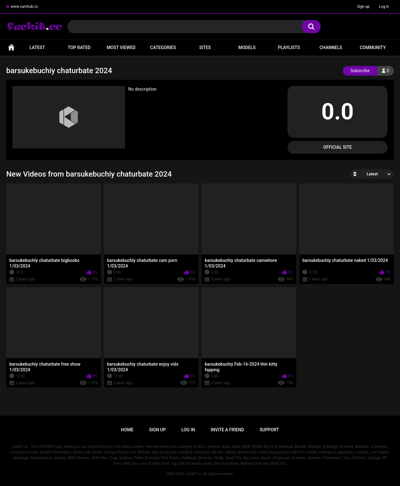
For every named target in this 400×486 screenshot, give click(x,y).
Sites (205, 47)
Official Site (337, 147)
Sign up (363, 6)
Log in (384, 6)
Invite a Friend (227, 429)
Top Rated (79, 47)
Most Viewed (121, 47)
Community (373, 47)
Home (11, 48)
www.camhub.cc (24, 6)
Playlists (289, 47)
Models (247, 47)
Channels (330, 47)
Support (269, 429)
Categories (163, 47)
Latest (37, 47)
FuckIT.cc (193, 474)
